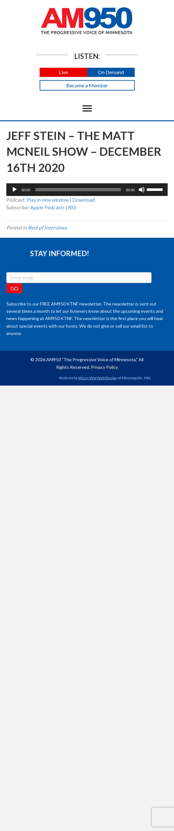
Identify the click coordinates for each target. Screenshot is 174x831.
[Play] (14, 189)
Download (83, 200)
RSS (72, 207)
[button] (63, 72)
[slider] (78, 189)
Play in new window (48, 200)
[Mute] (142, 189)
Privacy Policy (104, 367)
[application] (87, 189)
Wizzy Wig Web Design (97, 377)
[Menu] (87, 108)
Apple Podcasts (47, 207)
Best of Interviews (47, 227)
